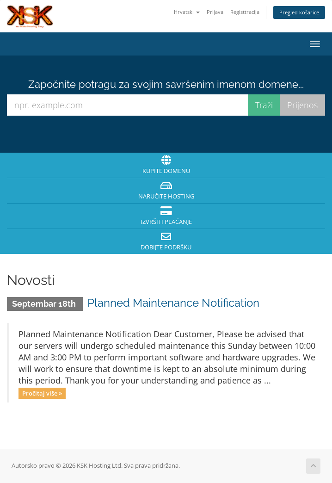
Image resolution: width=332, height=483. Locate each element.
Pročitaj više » (42, 393)
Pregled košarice (299, 12)
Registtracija (244, 11)
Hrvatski (187, 11)
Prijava (215, 11)
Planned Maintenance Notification (173, 303)
